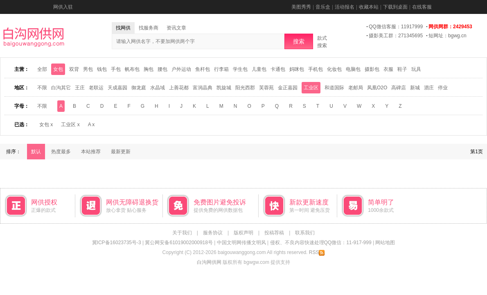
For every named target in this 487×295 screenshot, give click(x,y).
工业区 (311, 88)
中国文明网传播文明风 (241, 242)
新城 (415, 88)
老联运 (96, 88)
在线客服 (422, 7)
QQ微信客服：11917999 (396, 27)
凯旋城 (223, 88)
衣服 (388, 69)
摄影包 (372, 69)
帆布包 (132, 69)
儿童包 (259, 69)
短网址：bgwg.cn (447, 36)
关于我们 (182, 233)
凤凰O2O (377, 88)
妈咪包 (296, 69)
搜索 (298, 41)
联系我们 (305, 233)
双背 (74, 69)
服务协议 (213, 233)
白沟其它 (61, 88)
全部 (42, 69)
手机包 (315, 69)
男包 (88, 69)
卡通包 (278, 69)
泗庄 (429, 88)
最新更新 (121, 151)
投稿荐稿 (274, 233)
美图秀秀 (301, 7)
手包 (116, 69)
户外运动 (181, 69)
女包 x (46, 124)
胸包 (148, 69)
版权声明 (243, 233)
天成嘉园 (117, 88)
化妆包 (334, 69)
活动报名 (344, 7)
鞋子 (402, 69)
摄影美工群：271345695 (396, 36)
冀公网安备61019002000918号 (178, 242)
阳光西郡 (245, 88)
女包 (58, 69)
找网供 (123, 28)
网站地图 (385, 242)
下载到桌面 (395, 7)
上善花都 (179, 88)
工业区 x (70, 124)
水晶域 (157, 88)
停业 (443, 88)
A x (91, 124)
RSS (317, 252)
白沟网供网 (209, 262)
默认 (36, 151)
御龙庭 (138, 88)
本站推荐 (91, 151)
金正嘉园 (288, 88)
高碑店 (398, 88)
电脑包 (353, 69)
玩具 (416, 69)
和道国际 (334, 88)
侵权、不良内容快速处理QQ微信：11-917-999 (321, 242)
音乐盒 (323, 7)
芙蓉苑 (266, 88)
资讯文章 (176, 28)
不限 (42, 88)
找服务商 (148, 28)
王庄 (80, 88)
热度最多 (61, 151)
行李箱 (221, 69)
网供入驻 (63, 7)
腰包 (162, 69)
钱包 (102, 69)
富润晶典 (202, 88)
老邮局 (355, 88)
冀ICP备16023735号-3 (116, 242)
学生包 (240, 69)
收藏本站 (369, 7)
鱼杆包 (202, 69)
